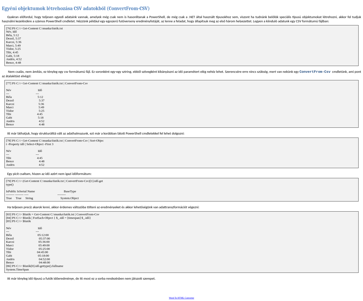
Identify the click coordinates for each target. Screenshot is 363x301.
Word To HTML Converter (181, 298)
